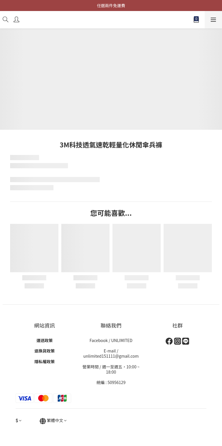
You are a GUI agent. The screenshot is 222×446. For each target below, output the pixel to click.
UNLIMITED (122, 340)
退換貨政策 (44, 351)
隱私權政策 (44, 361)
